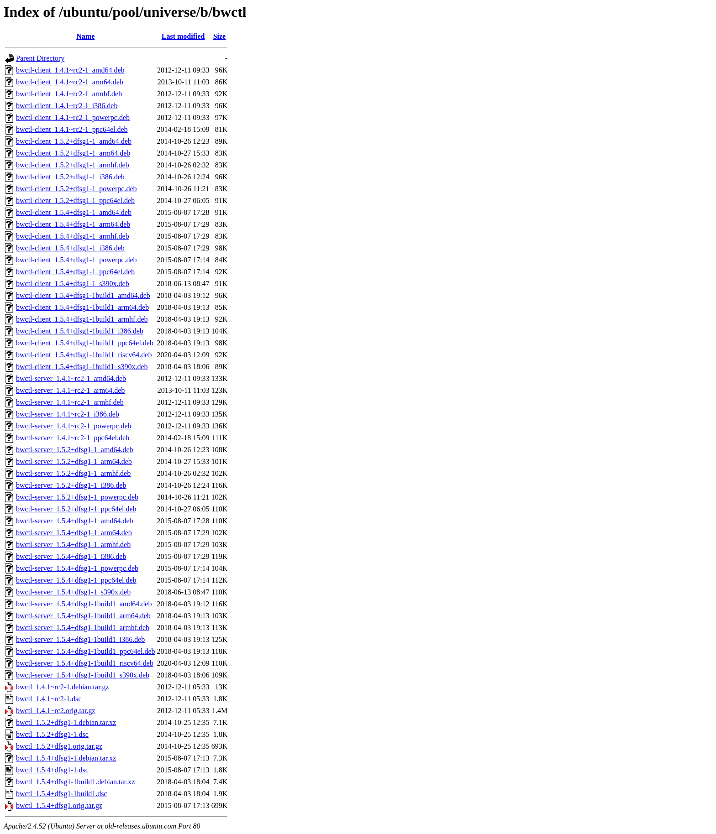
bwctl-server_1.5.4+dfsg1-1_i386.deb (71, 556)
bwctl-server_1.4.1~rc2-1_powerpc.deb (74, 426)
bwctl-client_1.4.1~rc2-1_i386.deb (66, 105)
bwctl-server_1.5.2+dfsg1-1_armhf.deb (73, 473)
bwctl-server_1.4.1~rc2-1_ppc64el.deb (72, 438)
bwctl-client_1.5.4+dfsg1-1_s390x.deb (72, 283)
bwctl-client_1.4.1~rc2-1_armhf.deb (69, 94)
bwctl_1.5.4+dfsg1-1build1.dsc (61, 794)
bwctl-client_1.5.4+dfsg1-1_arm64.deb (73, 224)
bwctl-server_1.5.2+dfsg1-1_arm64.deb (74, 461)
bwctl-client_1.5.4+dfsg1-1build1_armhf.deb (82, 319)
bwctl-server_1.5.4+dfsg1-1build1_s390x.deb (82, 675)
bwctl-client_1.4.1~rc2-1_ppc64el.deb (72, 129)
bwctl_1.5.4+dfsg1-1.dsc (52, 770)
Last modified (183, 36)
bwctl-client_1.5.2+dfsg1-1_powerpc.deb (76, 189)
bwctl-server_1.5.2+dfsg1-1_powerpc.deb (77, 497)
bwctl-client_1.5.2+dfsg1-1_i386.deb (70, 177)
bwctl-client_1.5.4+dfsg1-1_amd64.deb (74, 212)
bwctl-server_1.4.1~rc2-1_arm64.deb (70, 390)
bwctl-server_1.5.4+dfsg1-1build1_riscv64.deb (84, 663)
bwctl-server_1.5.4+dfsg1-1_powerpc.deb (77, 568)
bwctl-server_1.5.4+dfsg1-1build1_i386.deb (80, 639)
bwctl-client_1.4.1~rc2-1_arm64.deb (69, 82)
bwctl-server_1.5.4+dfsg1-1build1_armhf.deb (82, 627)
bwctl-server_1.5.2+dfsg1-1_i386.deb (71, 485)
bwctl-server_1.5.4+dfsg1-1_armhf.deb (73, 544)
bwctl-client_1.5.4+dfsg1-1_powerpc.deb (76, 260)
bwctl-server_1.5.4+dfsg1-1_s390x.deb (73, 592)
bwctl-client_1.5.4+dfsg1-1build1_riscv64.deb (84, 355)
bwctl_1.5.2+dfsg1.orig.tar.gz (59, 746)
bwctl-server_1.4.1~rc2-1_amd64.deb (71, 378)
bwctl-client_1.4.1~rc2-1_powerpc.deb (73, 117)
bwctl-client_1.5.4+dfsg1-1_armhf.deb (72, 236)
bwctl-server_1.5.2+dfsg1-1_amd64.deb (74, 449)
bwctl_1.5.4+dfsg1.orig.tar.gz (59, 805)
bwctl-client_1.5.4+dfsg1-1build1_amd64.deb (83, 295)
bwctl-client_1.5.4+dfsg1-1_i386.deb (70, 248)
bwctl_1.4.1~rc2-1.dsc (48, 699)
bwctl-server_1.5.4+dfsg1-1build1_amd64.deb (84, 604)
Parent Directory (40, 58)
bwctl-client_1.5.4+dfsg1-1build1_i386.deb (79, 331)
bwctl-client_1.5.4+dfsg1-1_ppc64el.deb (75, 272)
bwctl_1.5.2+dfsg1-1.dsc (52, 734)
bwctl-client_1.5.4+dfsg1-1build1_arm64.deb (82, 307)
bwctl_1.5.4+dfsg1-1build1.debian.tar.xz (75, 782)
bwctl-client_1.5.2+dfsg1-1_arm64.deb (73, 153)
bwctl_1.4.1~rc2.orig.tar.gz (55, 710)
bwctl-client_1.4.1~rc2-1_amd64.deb (70, 70)
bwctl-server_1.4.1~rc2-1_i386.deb (67, 414)
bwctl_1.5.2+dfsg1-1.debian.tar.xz (66, 722)
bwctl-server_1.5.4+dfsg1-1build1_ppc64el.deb (85, 651)
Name (85, 36)
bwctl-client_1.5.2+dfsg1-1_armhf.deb (72, 165)
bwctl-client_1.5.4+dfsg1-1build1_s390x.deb (82, 366)
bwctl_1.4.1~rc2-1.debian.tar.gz (62, 687)
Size (219, 36)
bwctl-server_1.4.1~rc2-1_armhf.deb (70, 402)
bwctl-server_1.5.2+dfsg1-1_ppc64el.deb (76, 509)
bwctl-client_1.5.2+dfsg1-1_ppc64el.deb (75, 200)
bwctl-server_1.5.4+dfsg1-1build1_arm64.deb (83, 616)
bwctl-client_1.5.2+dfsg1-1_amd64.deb (74, 141)
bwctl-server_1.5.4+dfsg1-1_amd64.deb (74, 521)
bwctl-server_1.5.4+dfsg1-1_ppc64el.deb (76, 580)
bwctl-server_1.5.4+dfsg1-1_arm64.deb (74, 533)
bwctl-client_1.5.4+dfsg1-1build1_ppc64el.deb (84, 343)
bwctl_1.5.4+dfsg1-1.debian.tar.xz (66, 758)
